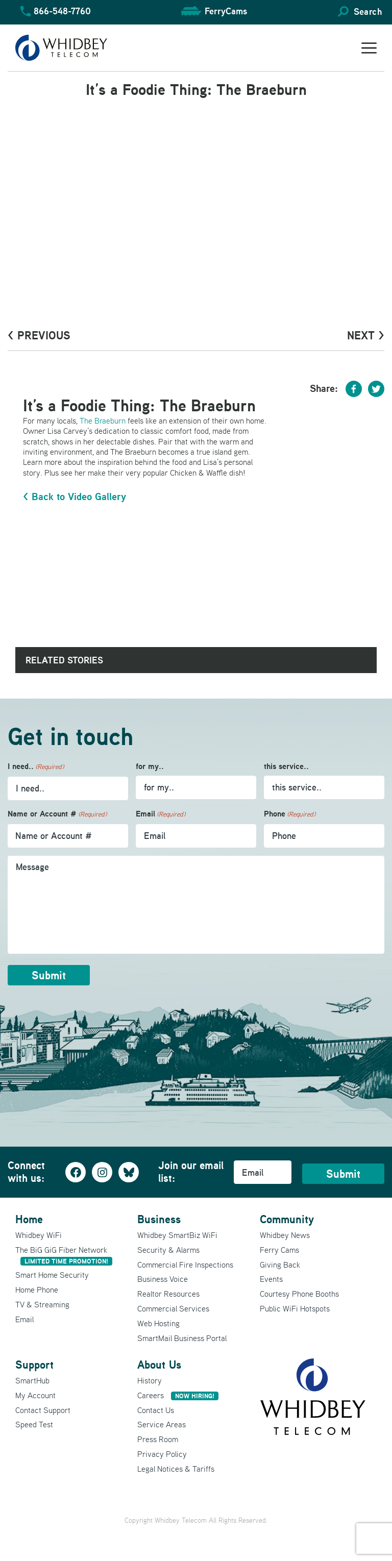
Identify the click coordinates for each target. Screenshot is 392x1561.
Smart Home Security (52, 1275)
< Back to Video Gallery (74, 496)
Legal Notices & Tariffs (175, 1469)
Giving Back (280, 1264)
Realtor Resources (168, 1294)
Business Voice (162, 1279)
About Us (159, 1364)
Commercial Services (173, 1308)
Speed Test (34, 1424)
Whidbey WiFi (38, 1235)
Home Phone (36, 1289)
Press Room (157, 1439)
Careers (177, 1395)
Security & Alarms (168, 1250)
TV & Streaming (42, 1304)
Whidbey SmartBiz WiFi (177, 1235)
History (149, 1380)
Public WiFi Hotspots (295, 1308)
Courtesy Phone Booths (299, 1294)
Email (160, 814)
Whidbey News (285, 1235)
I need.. (36, 767)
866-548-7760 (62, 11)
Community (287, 1219)
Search (368, 11)
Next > (365, 335)
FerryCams (226, 11)
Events (271, 1279)
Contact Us (155, 1410)
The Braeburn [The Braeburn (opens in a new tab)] (103, 420)
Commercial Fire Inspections (185, 1264)
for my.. (150, 766)
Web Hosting (158, 1323)
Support (34, 1364)
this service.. (286, 766)
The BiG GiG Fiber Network (63, 1255)
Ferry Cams (279, 1250)
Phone (289, 814)
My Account (35, 1395)
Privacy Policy (162, 1454)
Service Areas (161, 1424)
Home (29, 1219)
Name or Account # (57, 814)
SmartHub (32, 1380)
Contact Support (42, 1410)
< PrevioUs (39, 335)
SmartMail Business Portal (182, 1338)
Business (159, 1219)
